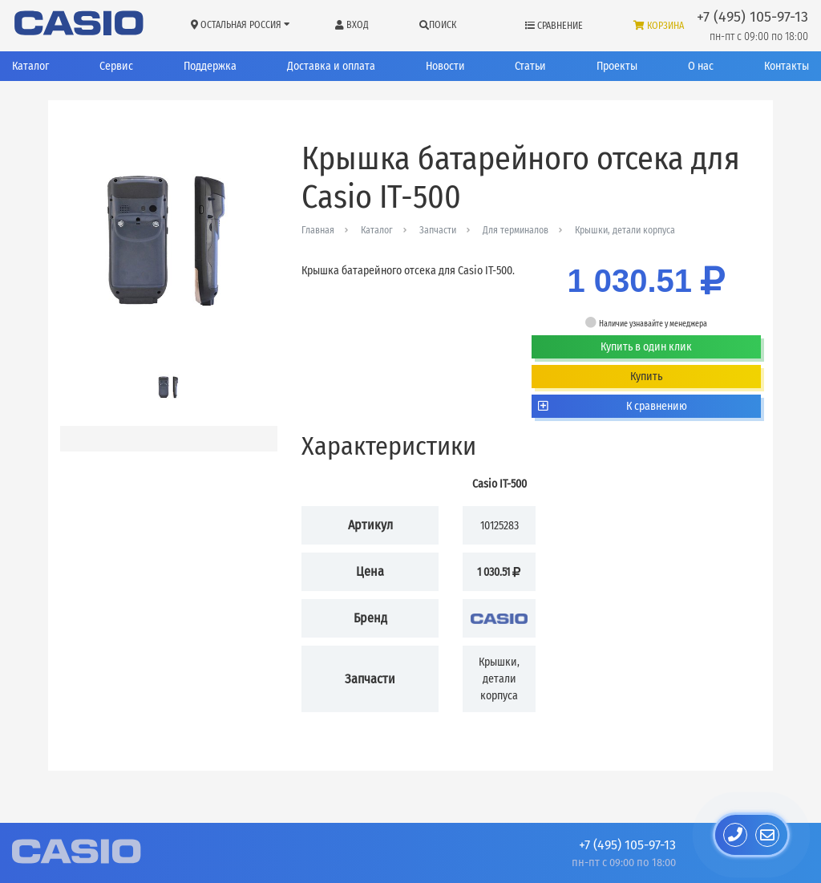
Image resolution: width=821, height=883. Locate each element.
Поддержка (210, 66)
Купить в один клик (646, 347)
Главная (317, 230)
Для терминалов (515, 230)
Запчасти (437, 230)
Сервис (116, 66)
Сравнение (554, 25)
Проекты (617, 66)
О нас (701, 66)
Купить (646, 376)
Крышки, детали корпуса (625, 230)
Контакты (786, 66)
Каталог (30, 66)
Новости (445, 66)
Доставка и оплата (331, 66)
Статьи (530, 66)
